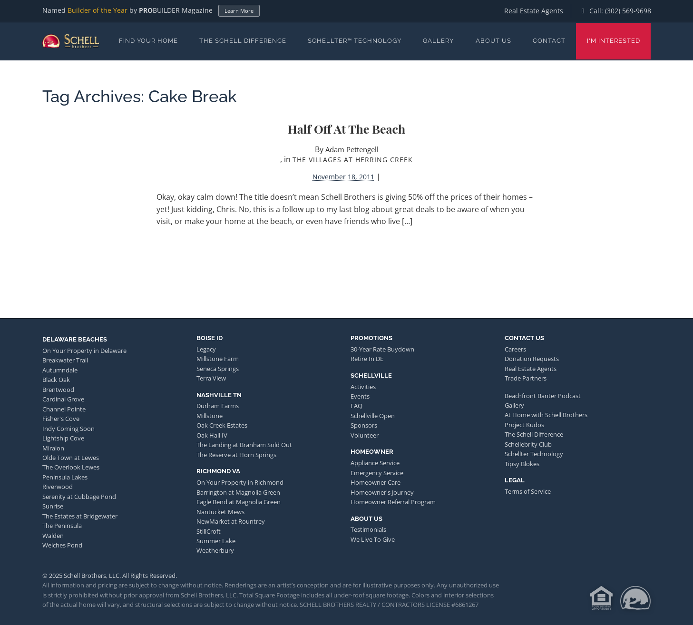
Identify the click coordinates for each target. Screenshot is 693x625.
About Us (493, 40)
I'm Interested (613, 40)
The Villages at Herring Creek (353, 159)
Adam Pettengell (352, 149)
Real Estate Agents (533, 10)
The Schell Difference (242, 40)
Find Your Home (148, 40)
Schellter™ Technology (354, 40)
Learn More (239, 10)
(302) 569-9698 (628, 10)
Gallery (438, 40)
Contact (549, 40)
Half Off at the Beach (346, 129)
